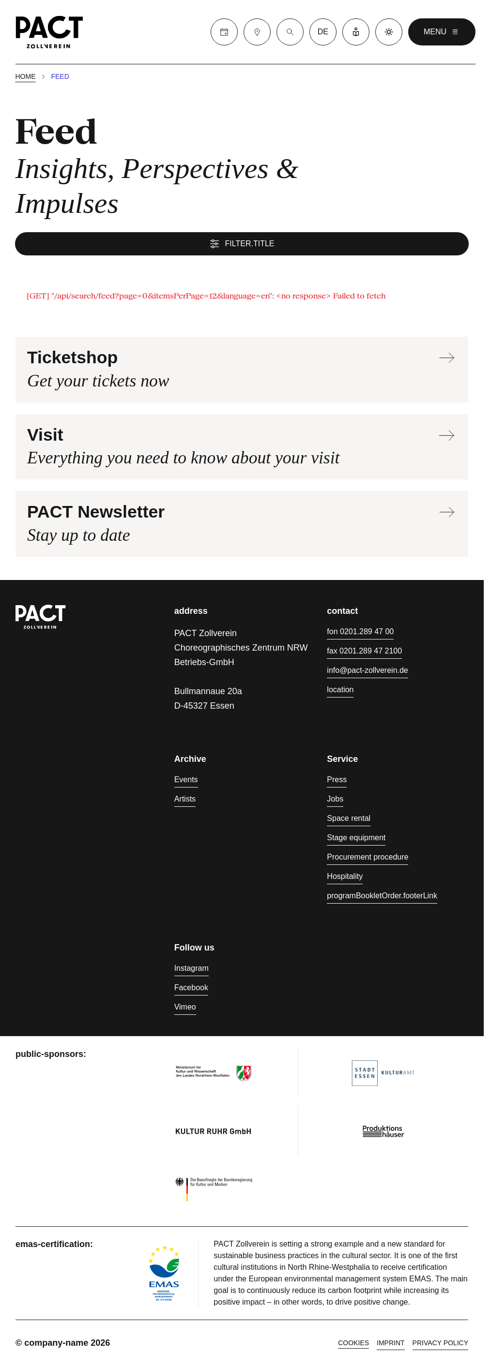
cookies (353, 1344)
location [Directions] (340, 691)
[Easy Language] (355, 31)
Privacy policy (440, 1344)
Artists (185, 800)
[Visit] (257, 31)
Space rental (348, 820)
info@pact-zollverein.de (367, 672)
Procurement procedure (367, 858)
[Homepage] (49, 31)
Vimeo (185, 1008)
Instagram (191, 970)
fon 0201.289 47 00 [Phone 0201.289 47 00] (360, 633)
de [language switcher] (323, 32)
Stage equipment (356, 839)
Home (25, 77)
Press (337, 781)
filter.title (242, 245)
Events (186, 781)
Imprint (391, 1344)
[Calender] (224, 31)
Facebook (191, 989)
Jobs (335, 800)
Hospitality (345, 878)
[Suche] (290, 31)
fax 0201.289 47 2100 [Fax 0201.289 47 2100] (364, 652)
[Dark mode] (388, 31)
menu (442, 32)
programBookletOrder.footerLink (382, 897)
